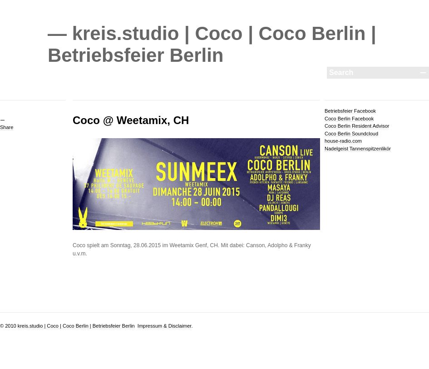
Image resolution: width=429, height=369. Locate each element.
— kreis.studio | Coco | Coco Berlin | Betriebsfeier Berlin (212, 44)
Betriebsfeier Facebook (350, 111)
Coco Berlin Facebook (349, 118)
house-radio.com (343, 141)
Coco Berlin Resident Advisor (357, 126)
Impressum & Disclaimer (165, 326)
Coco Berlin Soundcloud (351, 133)
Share (6, 127)
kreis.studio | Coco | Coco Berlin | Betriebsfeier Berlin (76, 326)
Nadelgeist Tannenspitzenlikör (358, 148)
